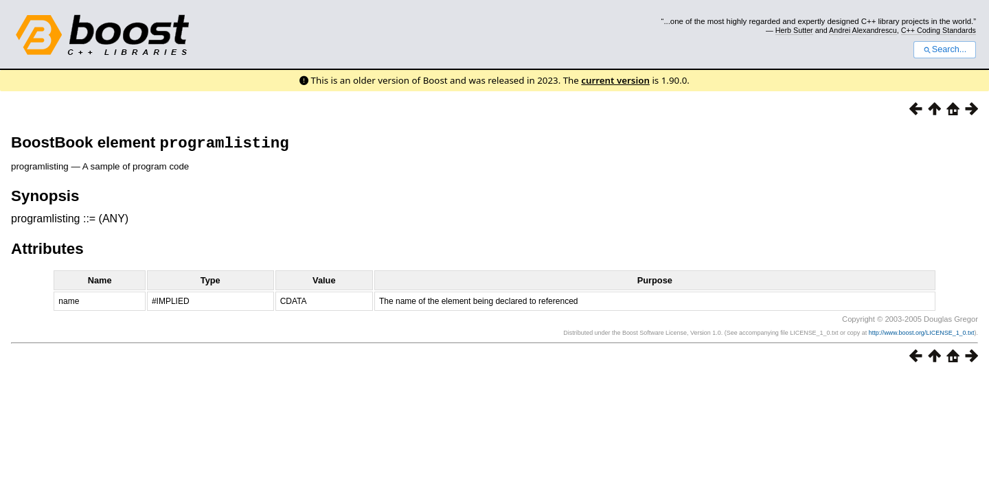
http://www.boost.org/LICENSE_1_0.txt (922, 335)
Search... (944, 49)
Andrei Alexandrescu (863, 30)
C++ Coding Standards (938, 30)
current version (615, 80)
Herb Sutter (794, 30)
